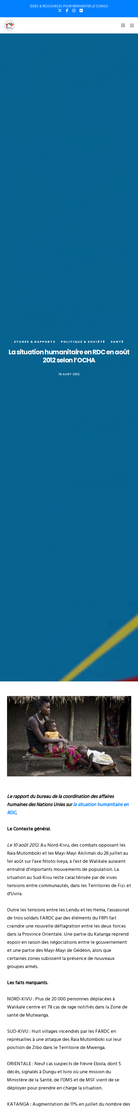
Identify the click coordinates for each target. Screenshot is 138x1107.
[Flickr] (81, 10)
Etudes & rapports (34, 341)
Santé (117, 341)
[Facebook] (67, 10)
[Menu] (130, 25)
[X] (60, 10)
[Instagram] (73, 10)
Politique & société (83, 341)
